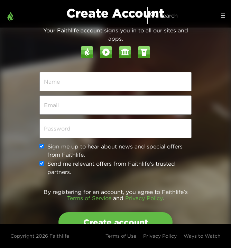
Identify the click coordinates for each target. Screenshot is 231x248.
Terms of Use (120, 236)
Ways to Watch (202, 236)
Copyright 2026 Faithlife (39, 236)
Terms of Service (89, 198)
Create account (115, 222)
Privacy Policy (144, 198)
